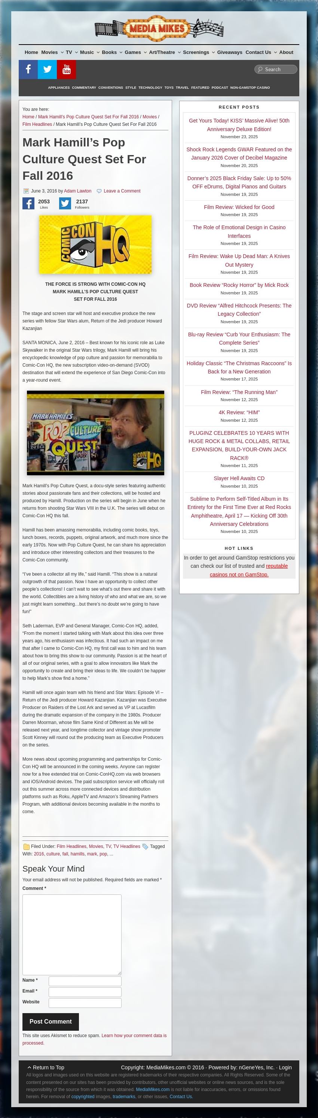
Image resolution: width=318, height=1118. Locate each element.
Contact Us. (181, 1096)
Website (31, 1002)
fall (65, 854)
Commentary (84, 88)
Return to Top (48, 1067)
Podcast (220, 88)
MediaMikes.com (166, 1067)
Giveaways (229, 52)
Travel (182, 88)
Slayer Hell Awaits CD (239, 478)
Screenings (199, 52)
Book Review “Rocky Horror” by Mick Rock (239, 285)
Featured (200, 88)
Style (130, 88)
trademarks (124, 1096)
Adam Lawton (77, 191)
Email (29, 991)
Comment (34, 888)
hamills (78, 854)
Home (31, 52)
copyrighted (83, 1096)
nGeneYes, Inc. (257, 1067)
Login (285, 1067)
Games (136, 52)
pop (103, 854)
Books (112, 52)
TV (72, 52)
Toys (169, 88)
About (286, 52)
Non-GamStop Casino (250, 88)
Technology (150, 88)
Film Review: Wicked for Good (239, 207)
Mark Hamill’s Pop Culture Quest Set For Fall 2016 (88, 116)
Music (90, 52)
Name (30, 980)
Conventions (110, 88)
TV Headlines (126, 846)
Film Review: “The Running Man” (239, 392)
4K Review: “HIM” (239, 412)
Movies (53, 52)
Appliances (59, 88)
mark (92, 854)
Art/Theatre (164, 52)
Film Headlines (37, 124)
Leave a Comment (122, 191)
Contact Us (261, 52)
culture (53, 854)
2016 (39, 854)
